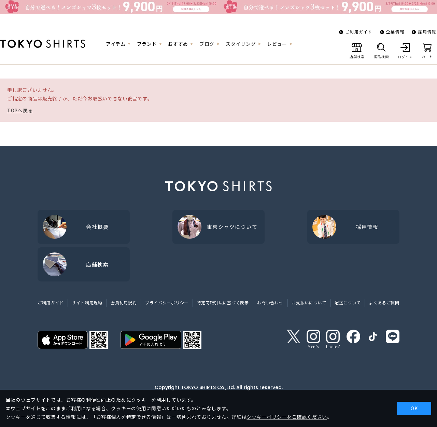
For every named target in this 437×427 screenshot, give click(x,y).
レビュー (277, 43)
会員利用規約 (124, 302)
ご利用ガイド (358, 32)
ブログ (206, 43)
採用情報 (427, 32)
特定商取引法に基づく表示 (223, 302)
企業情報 (395, 32)
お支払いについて (309, 302)
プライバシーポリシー (166, 302)
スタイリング (241, 43)
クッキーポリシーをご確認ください (286, 416)
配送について (348, 302)
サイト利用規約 (87, 302)
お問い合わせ (270, 302)
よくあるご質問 (384, 302)
